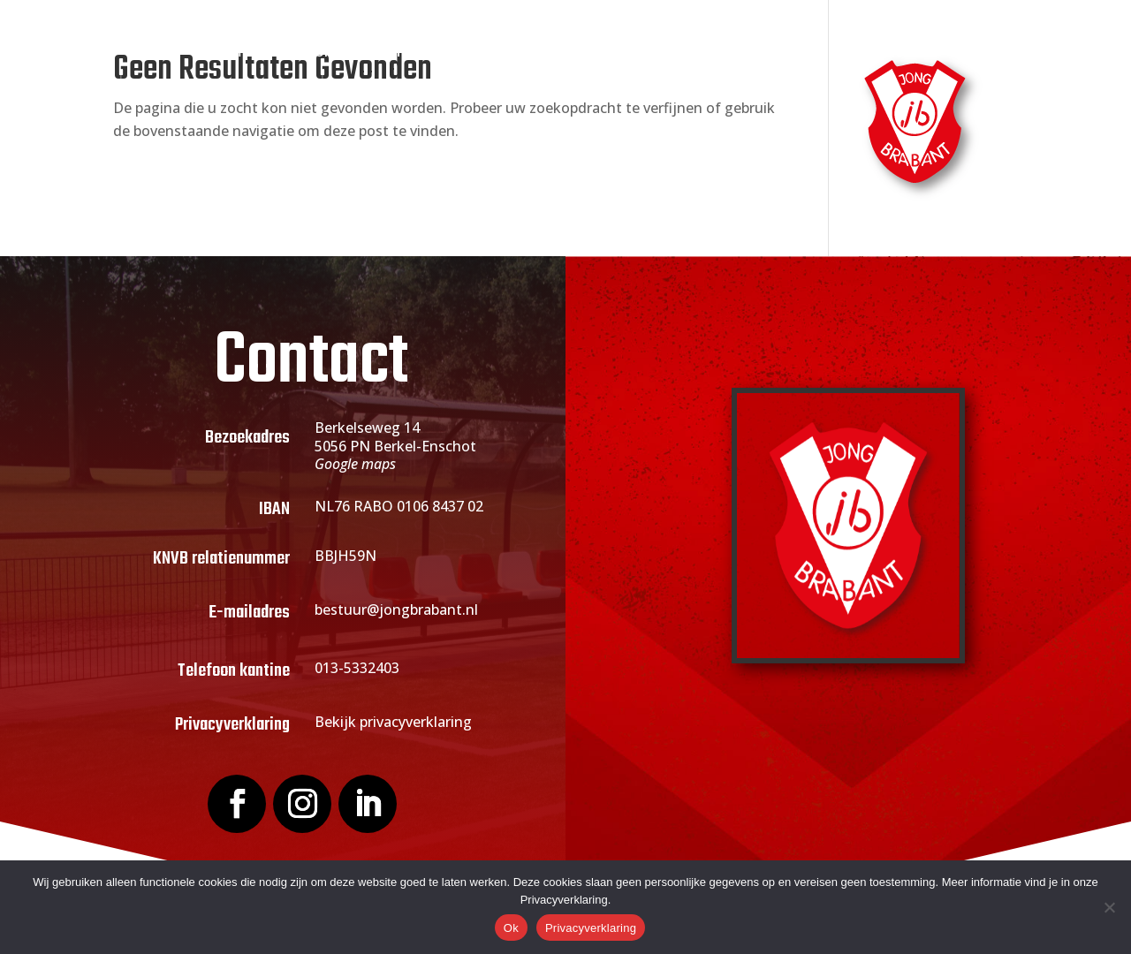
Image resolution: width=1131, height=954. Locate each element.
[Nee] (1109, 907)
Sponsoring (698, 52)
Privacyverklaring (590, 928)
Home (228, 52)
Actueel (592, 52)
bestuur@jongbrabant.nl (396, 609)
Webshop (812, 52)
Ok (511, 928)
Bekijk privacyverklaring (393, 721)
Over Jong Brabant (338, 52)
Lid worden (485, 52)
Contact (896, 52)
